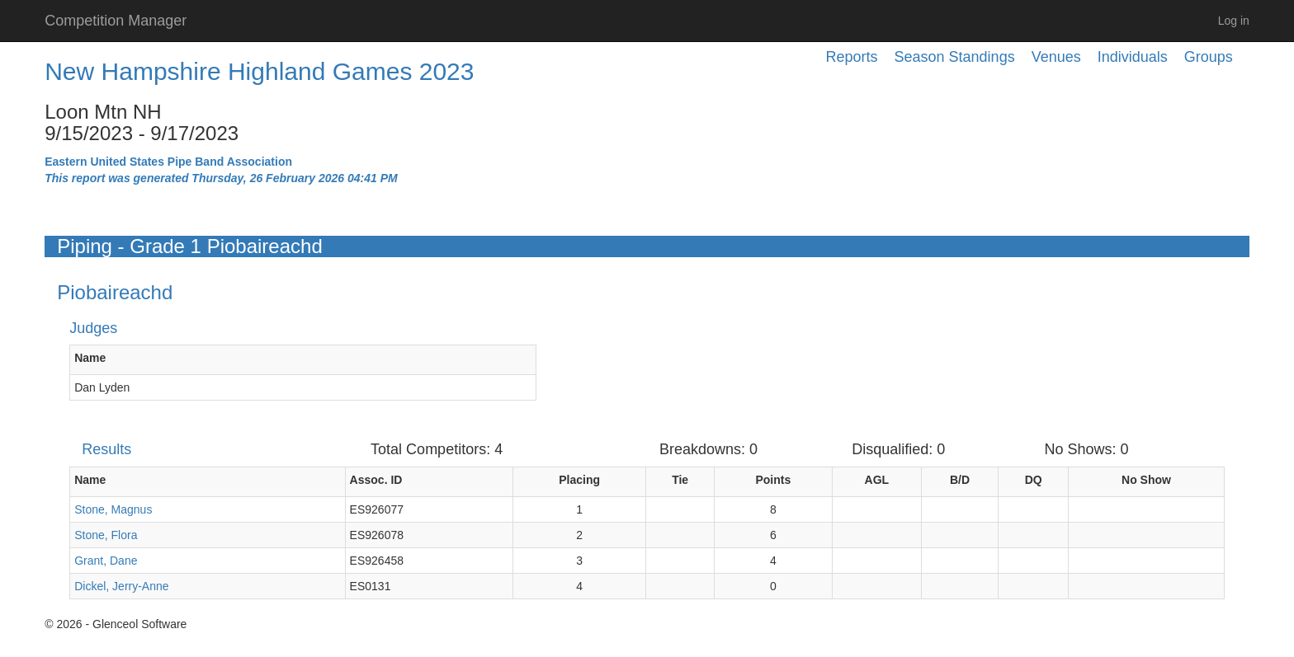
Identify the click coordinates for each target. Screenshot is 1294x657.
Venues (1056, 57)
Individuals (1133, 57)
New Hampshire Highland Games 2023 (259, 71)
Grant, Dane (105, 560)
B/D (960, 479)
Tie (680, 479)
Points (773, 479)
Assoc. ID (376, 479)
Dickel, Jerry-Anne (121, 586)
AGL (877, 479)
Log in (1233, 20)
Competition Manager (116, 20)
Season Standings (955, 57)
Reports (852, 57)
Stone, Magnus (113, 509)
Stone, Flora (105, 535)
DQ (1033, 479)
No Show (1146, 479)
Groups (1208, 57)
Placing (579, 479)
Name (90, 357)
